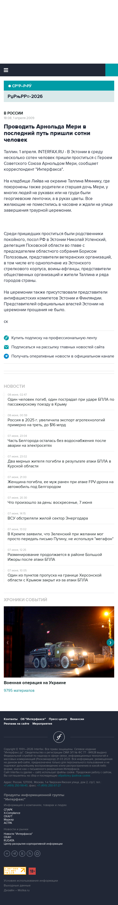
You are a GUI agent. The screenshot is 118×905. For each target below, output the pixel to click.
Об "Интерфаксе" (33, 719)
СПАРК (8, 809)
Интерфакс (59, 70)
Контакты (10, 719)
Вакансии (77, 719)
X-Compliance (12, 813)
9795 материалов (19, 690)
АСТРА (8, 823)
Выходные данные (17, 885)
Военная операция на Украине (35, 682)
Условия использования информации (31, 881)
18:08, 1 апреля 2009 (19, 118)
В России (13, 113)
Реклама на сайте (16, 724)
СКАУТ (8, 816)
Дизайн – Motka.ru (17, 890)
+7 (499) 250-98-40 (16, 785)
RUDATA (9, 840)
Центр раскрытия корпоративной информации (33, 843)
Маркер (9, 819)
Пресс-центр (58, 719)
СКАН (7, 837)
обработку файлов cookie (74, 775)
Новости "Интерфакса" (18, 834)
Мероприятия (42, 724)
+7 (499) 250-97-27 (49, 785)
